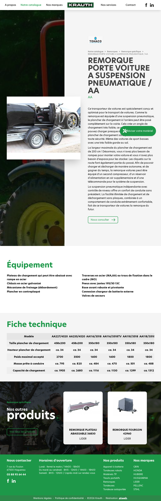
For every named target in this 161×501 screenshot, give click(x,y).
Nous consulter (103, 220)
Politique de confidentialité (69, 498)
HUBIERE (138, 474)
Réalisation (117, 498)
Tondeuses (108, 485)
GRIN (136, 466)
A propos (10, 5)
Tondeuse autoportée (114, 489)
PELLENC (138, 485)
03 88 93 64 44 (16, 474)
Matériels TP (110, 474)
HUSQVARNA (140, 478)
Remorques (112, 51)
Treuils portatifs (111, 478)
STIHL (136, 489)
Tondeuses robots (112, 470)
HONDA (137, 470)
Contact (131, 5)
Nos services (108, 5)
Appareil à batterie (113, 466)
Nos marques (54, 5)
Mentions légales (42, 498)
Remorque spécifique (131, 51)
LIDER (136, 481)
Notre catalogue (31, 5)
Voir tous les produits (22, 432)
